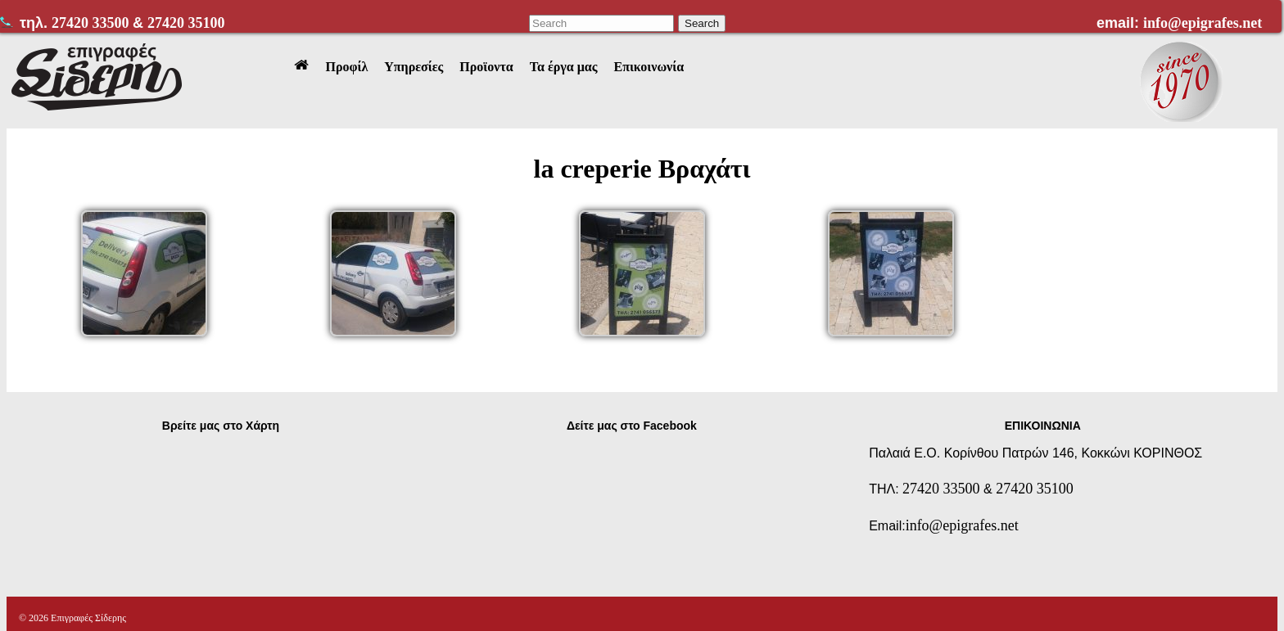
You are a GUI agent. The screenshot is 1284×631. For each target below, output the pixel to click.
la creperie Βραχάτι (642, 168)
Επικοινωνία (648, 67)
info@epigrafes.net (1202, 23)
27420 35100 (186, 23)
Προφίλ (346, 67)
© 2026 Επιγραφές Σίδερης (72, 618)
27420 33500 (92, 23)
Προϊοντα (486, 67)
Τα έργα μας (564, 67)
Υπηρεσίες (413, 67)
